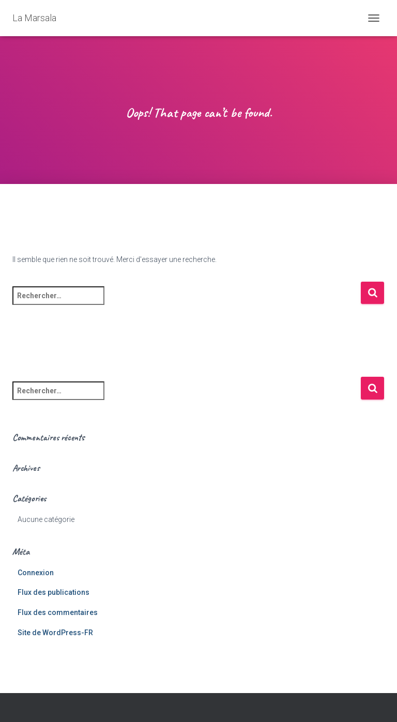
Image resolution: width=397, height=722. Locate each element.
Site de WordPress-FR (55, 632)
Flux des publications (53, 592)
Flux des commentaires (58, 612)
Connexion (36, 573)
